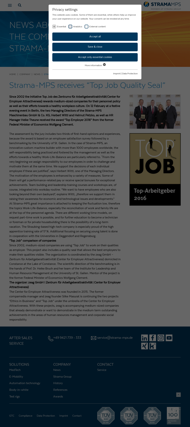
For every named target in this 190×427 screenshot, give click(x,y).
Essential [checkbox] (61, 26)
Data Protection (130, 73)
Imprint (116, 73)
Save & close (95, 46)
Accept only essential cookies (95, 57)
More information (95, 65)
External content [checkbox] (97, 26)
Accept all (95, 36)
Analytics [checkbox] (77, 26)
